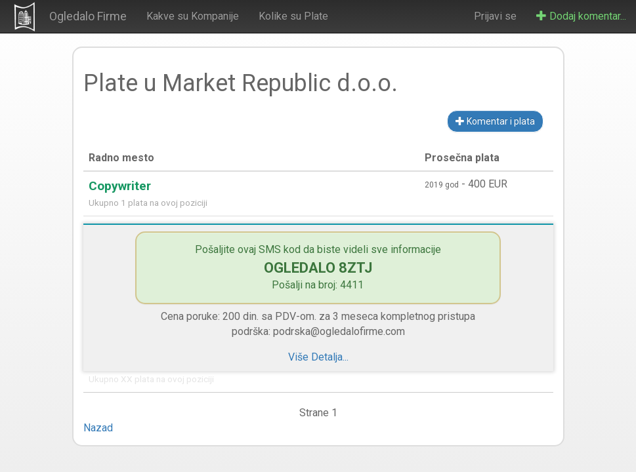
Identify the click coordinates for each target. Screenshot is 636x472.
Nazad (98, 428)
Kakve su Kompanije (192, 16)
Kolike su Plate (293, 16)
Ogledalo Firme (88, 16)
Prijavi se (495, 16)
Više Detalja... (318, 357)
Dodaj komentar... (581, 16)
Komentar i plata (495, 121)
